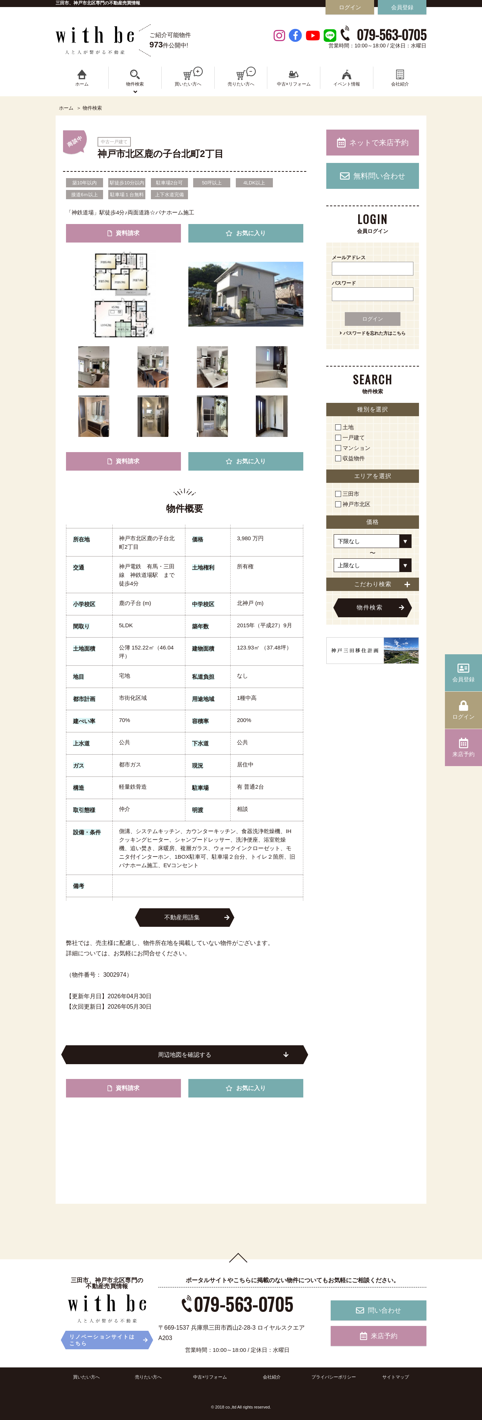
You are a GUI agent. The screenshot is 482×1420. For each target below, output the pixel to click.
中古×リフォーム (210, 1377)
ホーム (66, 108)
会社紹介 (272, 1377)
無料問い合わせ (372, 176)
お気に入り (246, 233)
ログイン (372, 319)
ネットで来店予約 (373, 142)
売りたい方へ (148, 1377)
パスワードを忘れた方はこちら (372, 333)
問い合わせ (378, 1310)
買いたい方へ (86, 1377)
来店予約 (378, 1336)
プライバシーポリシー (333, 1377)
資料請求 (123, 233)
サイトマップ (395, 1377)
